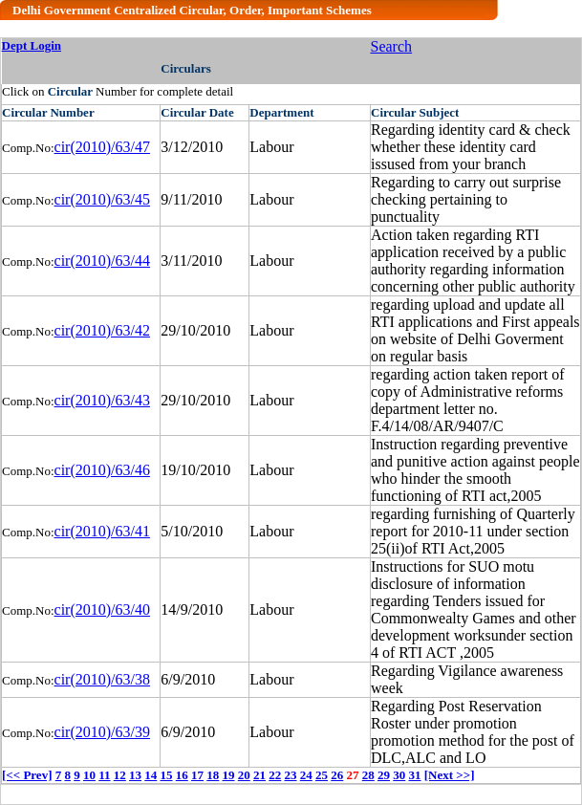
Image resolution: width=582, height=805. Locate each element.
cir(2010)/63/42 (102, 330)
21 (259, 775)
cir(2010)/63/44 (102, 260)
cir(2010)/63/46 (102, 470)
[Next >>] (449, 775)
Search (392, 46)
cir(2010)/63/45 (102, 199)
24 (306, 775)
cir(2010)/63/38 (102, 679)
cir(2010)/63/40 (102, 609)
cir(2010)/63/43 (102, 400)
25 (321, 775)
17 (197, 775)
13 (135, 775)
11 (104, 775)
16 (182, 775)
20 (244, 775)
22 (275, 775)
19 (229, 775)
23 (291, 775)
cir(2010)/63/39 (102, 732)
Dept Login (31, 45)
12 (120, 775)
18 (212, 775)
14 (150, 775)
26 (337, 775)
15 (167, 775)
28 (368, 775)
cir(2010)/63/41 (102, 531)
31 (415, 775)
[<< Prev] (27, 775)
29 (383, 775)
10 (89, 775)
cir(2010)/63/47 (102, 147)
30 (399, 775)
